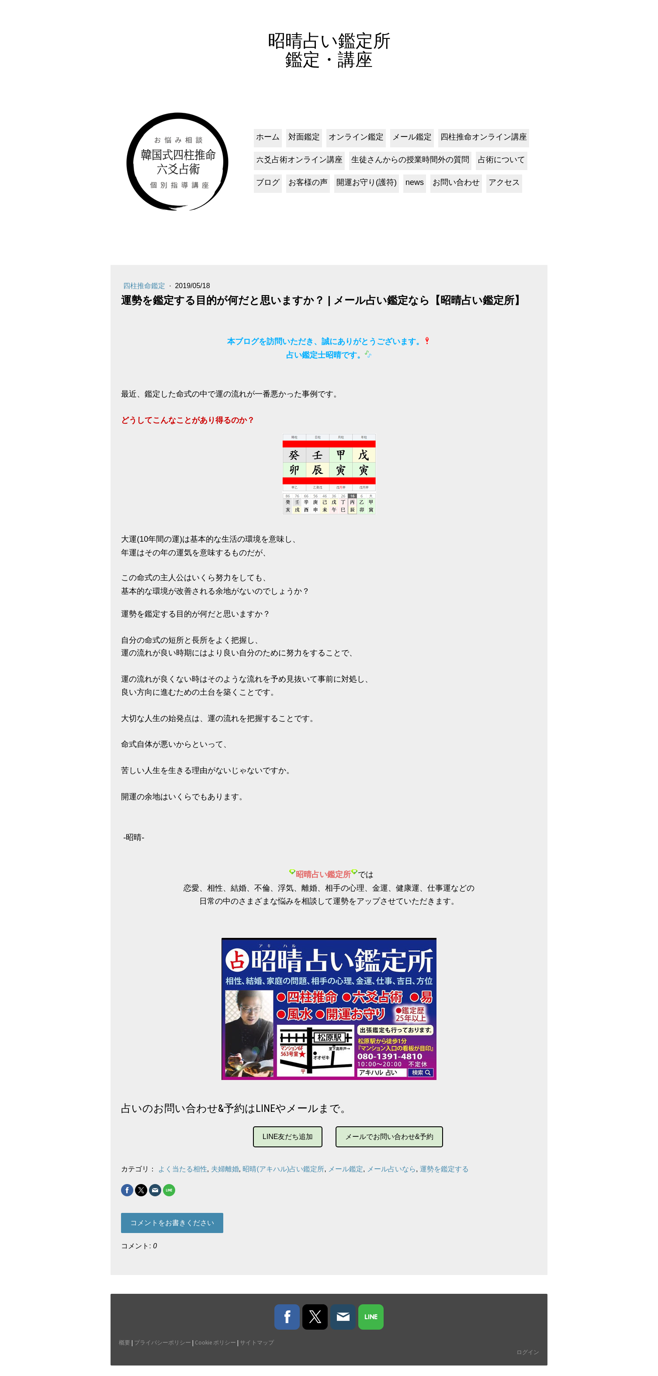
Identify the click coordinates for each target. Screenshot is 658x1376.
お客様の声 (306, 186)
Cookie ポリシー (215, 1352)
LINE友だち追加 (288, 1142)
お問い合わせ (454, 186)
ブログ (266, 186)
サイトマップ (257, 1352)
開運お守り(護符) (365, 186)
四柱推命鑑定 (145, 292)
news (413, 186)
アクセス (503, 186)
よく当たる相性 (182, 1175)
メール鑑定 (410, 140)
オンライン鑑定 (354, 140)
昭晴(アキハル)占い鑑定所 (284, 1175)
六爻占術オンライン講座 (298, 163)
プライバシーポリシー (163, 1352)
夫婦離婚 (225, 1175)
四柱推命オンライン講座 (482, 140)
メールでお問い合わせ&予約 (389, 1142)
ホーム (266, 140)
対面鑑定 (303, 140)
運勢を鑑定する (444, 1175)
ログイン (527, 1362)
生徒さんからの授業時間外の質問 (409, 163)
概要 (125, 1352)
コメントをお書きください (173, 1229)
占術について (500, 163)
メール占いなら (391, 1175)
